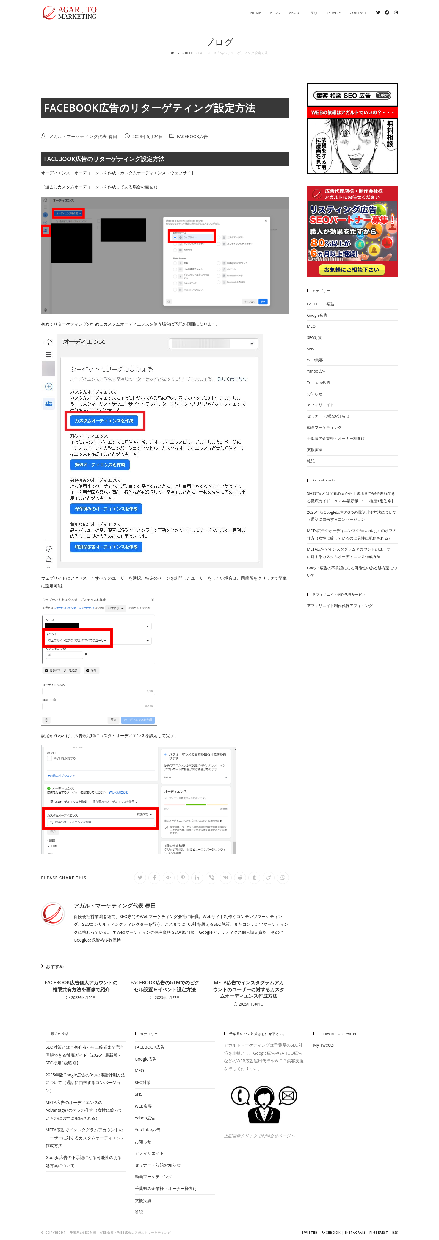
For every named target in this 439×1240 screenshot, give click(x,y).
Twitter (309, 1233)
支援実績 (314, 449)
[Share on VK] (226, 878)
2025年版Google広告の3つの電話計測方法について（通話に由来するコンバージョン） (85, 1082)
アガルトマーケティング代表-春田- (83, 136)
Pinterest (378, 1233)
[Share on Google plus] (169, 878)
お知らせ (314, 393)
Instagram (355, 1233)
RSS (395, 1233)
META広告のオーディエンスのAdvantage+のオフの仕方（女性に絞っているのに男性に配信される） (84, 1110)
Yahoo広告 (316, 371)
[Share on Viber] (211, 878)
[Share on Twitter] (140, 878)
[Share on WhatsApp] (283, 878)
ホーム (176, 53)
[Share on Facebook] (154, 878)
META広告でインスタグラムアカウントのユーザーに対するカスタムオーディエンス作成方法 (248, 989)
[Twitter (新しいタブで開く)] (378, 12)
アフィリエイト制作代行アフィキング (340, 605)
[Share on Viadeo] (269, 878)
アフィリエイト (320, 404)
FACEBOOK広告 (192, 136)
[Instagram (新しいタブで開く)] (395, 12)
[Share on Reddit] (240, 878)
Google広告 (317, 315)
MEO (311, 326)
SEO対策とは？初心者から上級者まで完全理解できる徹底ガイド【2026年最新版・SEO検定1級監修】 (85, 1055)
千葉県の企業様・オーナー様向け (336, 438)
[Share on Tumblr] (254, 878)
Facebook (331, 1233)
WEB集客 (315, 359)
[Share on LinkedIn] (197, 878)
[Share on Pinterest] (183, 878)
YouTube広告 (318, 382)
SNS (310, 348)
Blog (190, 53)
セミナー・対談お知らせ (328, 416)
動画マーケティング (324, 427)
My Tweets (323, 1045)
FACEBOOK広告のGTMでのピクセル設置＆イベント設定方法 (165, 985)
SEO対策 (314, 337)
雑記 (311, 461)
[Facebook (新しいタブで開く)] (386, 12)
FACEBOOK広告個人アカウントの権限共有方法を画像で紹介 (81, 985)
